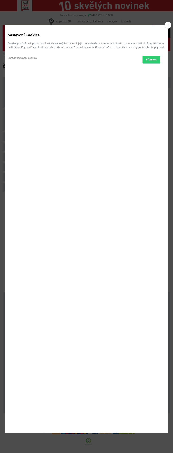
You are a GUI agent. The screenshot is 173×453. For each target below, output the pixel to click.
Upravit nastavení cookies (22, 241)
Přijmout (151, 242)
